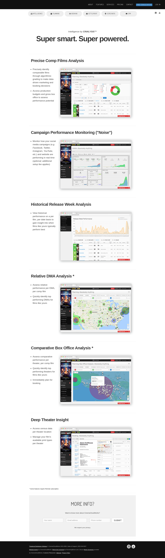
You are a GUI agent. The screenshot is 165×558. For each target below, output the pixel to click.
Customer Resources (49, 553)
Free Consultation (144, 5)
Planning (54, 14)
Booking (73, 14)
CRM (128, 14)
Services (110, 5)
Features (100, 5)
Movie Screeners (89, 549)
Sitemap (58, 553)
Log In (157, 5)
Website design (33, 549)
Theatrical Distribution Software (38, 546)
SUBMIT (118, 520)
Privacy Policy (66, 553)
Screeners (110, 14)
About (90, 5)
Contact (129, 5)
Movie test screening (58, 549)
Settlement (91, 14)
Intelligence (37, 14)
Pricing (120, 5)
